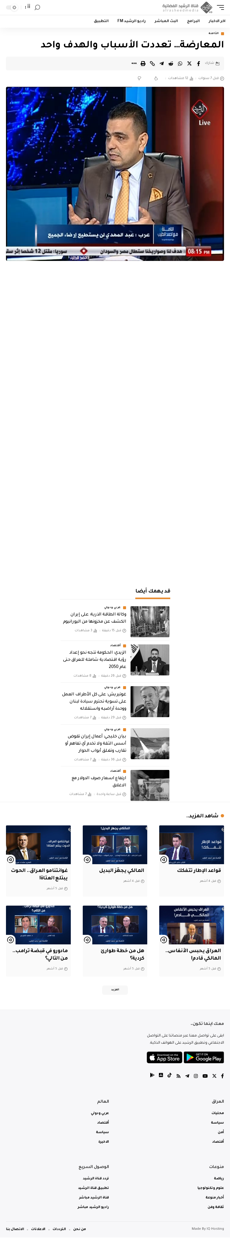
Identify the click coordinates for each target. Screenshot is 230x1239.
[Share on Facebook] (198, 63)
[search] (37, 7)
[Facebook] (222, 1078)
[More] (134, 63)
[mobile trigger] (219, 7)
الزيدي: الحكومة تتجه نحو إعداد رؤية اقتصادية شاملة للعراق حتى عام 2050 (94, 660)
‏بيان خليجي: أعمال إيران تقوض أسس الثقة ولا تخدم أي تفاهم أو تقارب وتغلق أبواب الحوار (95, 744)
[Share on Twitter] (189, 63)
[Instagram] (195, 1078)
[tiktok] (169, 1078)
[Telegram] (187, 1078)
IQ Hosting (215, 1231)
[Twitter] (214, 1078)
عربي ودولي (112, 608)
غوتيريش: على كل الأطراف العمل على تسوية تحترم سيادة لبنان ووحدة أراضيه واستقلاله (94, 702)
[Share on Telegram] (161, 63)
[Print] (143, 63)
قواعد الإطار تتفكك (198, 871)
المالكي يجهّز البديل (120, 871)
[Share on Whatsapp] (180, 63)
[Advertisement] (115, 529)
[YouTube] (204, 1078)
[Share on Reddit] (171, 63)
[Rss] (177, 1078)
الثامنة (213, 33)
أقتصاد (115, 646)
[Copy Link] (152, 63)
